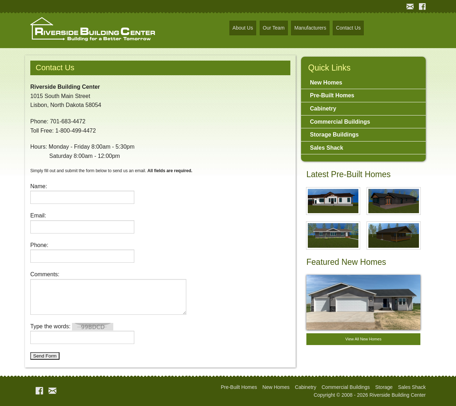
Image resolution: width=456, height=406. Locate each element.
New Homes (326, 82)
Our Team (274, 28)
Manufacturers (310, 28)
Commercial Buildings (340, 122)
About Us (243, 28)
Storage (384, 387)
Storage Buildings (334, 135)
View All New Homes (363, 339)
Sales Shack (326, 148)
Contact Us (348, 28)
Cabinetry (323, 109)
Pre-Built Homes (332, 95)
